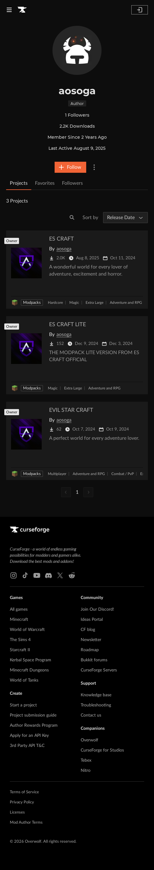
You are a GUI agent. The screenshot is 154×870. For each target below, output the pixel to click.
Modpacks (32, 303)
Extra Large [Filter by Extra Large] (94, 302)
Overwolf (89, 740)
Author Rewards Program (34, 725)
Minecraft (19, 619)
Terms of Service (24, 792)
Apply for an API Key (29, 735)
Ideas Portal (92, 619)
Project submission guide (33, 715)
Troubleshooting (96, 705)
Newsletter (91, 640)
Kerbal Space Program (30, 660)
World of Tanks (24, 680)
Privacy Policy (22, 802)
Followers (72, 183)
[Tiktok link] (25, 575)
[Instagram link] (13, 575)
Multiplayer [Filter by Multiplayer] (57, 474)
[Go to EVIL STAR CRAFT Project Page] (77, 441)
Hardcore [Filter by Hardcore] (55, 302)
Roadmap (90, 650)
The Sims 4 (20, 640)
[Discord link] (48, 575)
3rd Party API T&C (27, 746)
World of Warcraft (27, 630)
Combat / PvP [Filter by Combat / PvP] (122, 474)
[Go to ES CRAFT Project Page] (77, 269)
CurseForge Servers (99, 670)
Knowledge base (96, 695)
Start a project (23, 705)
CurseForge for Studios (102, 750)
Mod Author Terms (26, 823)
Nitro (85, 770)
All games (19, 609)
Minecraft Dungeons (29, 670)
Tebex (86, 760)
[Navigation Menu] (9, 10)
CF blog (88, 630)
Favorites (45, 183)
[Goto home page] (22, 10)
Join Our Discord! (97, 609)
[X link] (60, 575)
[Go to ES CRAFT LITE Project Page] (77, 355)
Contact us (91, 715)
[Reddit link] (71, 575)
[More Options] (94, 167)
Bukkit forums (94, 660)
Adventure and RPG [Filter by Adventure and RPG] (126, 302)
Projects (19, 183)
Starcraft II (20, 650)
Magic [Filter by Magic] (74, 302)
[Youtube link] (36, 575)
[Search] (72, 217)
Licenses (17, 812)
